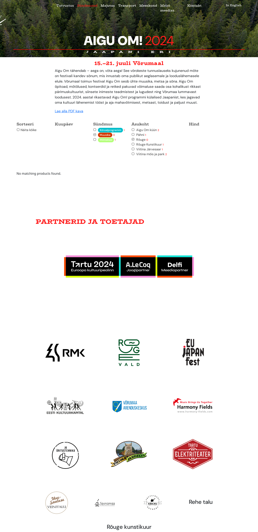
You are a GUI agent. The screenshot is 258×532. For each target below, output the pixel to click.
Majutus (108, 5)
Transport (127, 5)
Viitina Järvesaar (147, 149)
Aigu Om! (129, 40)
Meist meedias (167, 8)
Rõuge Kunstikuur (147, 144)
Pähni (138, 135)
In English (233, 5)
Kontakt (194, 5)
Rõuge (139, 139)
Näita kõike (26, 130)
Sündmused (87, 5)
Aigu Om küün (145, 130)
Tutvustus (65, 5)
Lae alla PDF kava (69, 111)
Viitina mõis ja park (149, 154)
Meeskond (148, 5)
